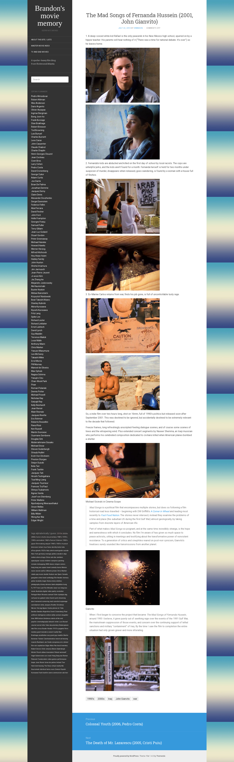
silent (52, 551)
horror (38, 537)
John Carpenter (38, 144)
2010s (59, 533)
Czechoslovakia (49, 639)
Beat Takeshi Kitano (40, 300)
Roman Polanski (38, 388)
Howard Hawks (38, 245)
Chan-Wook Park (39, 381)
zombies (60, 557)
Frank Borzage (38, 120)
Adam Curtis (37, 177)
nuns (52, 669)
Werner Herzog (38, 249)
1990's (33, 540)
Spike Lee (35, 317)
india (47, 598)
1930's (58, 544)
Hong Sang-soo (57, 656)
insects (33, 642)
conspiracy (56, 642)
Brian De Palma (38, 184)
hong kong (35, 567)
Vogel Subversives (37, 656)
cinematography (42, 622)
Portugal (34, 595)
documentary (51, 537)
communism (57, 673)
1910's (55, 629)
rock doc (53, 557)
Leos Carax (36, 140)
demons (48, 584)
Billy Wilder (36, 513)
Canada (65, 574)
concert (50, 632)
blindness (47, 618)
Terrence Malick (38, 337)
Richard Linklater (39, 323)
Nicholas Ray (37, 398)
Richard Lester (38, 320)
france (52, 540)
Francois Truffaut (39, 486)
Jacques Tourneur (39, 483)
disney (42, 584)
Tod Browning (37, 130)
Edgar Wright (37, 520)
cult (32, 598)
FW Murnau (36, 364)
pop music (39, 574)
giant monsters (42, 632)
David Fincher (37, 211)
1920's (43, 551)
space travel (46, 567)
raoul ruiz (57, 588)
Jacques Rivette (38, 415)
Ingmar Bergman (39, 113)
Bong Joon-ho (37, 116)
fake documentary (52, 625)
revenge (48, 554)
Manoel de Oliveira (40, 367)
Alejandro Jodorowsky (41, 283)
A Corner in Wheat (160, 511)
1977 (35, 588)
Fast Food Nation (110, 515)
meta (42, 605)
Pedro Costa (37, 167)
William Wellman (39, 510)
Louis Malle (36, 340)
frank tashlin (43, 673)
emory (53, 581)
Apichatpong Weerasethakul (44, 503)
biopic (33, 662)
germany (42, 554)
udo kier (65, 673)
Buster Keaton (38, 289)
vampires (54, 561)
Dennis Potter (37, 391)
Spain (60, 574)
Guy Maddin (36, 334)
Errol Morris (36, 361)
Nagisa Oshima (38, 374)
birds (59, 547)
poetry (54, 591)
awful (43, 571)
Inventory (64, 646)
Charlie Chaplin (38, 150)
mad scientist (55, 601)
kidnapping (41, 564)
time (32, 618)
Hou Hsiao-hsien (38, 256)
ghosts (38, 551)
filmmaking (40, 544)
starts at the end (57, 618)
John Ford (36, 215)
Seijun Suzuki (37, 462)
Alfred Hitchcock (39, 252)
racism (38, 571)
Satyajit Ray (36, 401)
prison (54, 571)
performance (61, 659)
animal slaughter (62, 615)
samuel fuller (53, 595)
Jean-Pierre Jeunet (40, 272)
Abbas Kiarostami (39, 293)
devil (33, 601)
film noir (34, 646)
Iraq (110, 698)
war (56, 574)
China (48, 557)
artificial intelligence (38, 615)
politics (54, 554)
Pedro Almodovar (39, 96)
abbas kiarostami (47, 652)
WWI (36, 618)
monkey (34, 632)
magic (44, 581)
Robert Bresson (38, 127)
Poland (56, 652)
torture (40, 618)
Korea (49, 581)
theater (59, 578)
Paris (66, 629)
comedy (54, 567)
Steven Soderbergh (40, 449)
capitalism (41, 646)
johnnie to (55, 608)
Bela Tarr (35, 466)
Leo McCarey (37, 354)
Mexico (64, 567)
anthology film (52, 578)
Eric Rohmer (37, 418)
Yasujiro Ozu (37, 378)
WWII (47, 564)
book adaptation (57, 584)
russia (42, 561)
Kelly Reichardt (38, 405)
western (60, 554)
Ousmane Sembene (40, 435)
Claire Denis (36, 194)
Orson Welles (37, 507)
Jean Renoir (37, 408)
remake (34, 564)
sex (40, 567)
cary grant (50, 635)
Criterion (59, 540)
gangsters (35, 578)
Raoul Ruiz (36, 425)
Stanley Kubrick (38, 303)
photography (35, 584)
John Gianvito (123, 698)
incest (57, 639)
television (34, 547)
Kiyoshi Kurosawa (39, 310)
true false (47, 547)
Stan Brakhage (38, 123)
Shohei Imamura (39, 266)
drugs (43, 557)
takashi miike (54, 622)
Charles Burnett (38, 137)
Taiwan (40, 639)
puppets (61, 629)
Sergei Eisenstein (39, 201)
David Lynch (36, 330)
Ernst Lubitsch (37, 327)
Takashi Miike (37, 357)
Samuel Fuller (37, 225)
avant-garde (58, 551)
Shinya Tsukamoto (40, 490)
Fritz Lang (35, 313)
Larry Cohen (37, 164)
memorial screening (42, 601)
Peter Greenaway (39, 239)
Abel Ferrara (37, 208)
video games (52, 659)
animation (40, 540)
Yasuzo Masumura (40, 351)
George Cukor (37, 174)
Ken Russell (36, 429)
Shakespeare (63, 625)
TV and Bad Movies (40, 52)
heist (59, 646)
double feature (49, 574)
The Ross (47, 666)
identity (54, 547)
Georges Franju (38, 222)
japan (33, 544)
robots (33, 574)
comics (62, 564)
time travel (43, 578)
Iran (38, 588)
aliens (38, 557)
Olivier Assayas (38, 110)
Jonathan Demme (39, 188)
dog (66, 595)
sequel (47, 544)
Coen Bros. (36, 161)
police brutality (36, 581)
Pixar (33, 384)
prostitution (43, 635)
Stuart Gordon (37, 235)
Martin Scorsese (39, 432)
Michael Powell (38, 395)
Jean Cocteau (37, 157)
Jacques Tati (37, 473)
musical (64, 544)
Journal (34, 625)
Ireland (58, 662)
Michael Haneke (38, 242)
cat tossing (64, 639)
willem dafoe (51, 615)
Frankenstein (42, 659)
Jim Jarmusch (38, 269)
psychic (34, 622)
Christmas (60, 605)
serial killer (41, 625)
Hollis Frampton (38, 218)
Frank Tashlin (37, 469)
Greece (57, 669)
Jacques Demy (38, 191)
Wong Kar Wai (37, 517)
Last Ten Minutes (46, 588)
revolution (60, 591)
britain (41, 547)
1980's (59, 537)
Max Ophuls (36, 371)
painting (61, 561)
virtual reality (56, 666)
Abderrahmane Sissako (42, 442)
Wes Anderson (38, 103)
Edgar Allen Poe (51, 646)
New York (34, 554)
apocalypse (35, 561)
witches (59, 581)
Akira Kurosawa (38, 306)
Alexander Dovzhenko (41, 198)
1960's (47, 540)
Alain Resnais (37, 412)
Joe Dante (36, 181)
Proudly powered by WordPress (126, 756)
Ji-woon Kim (37, 276)
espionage (63, 601)
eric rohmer (64, 642)
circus (39, 629)
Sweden (40, 612)
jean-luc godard (39, 598)
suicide (65, 551)
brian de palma (50, 662)
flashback (40, 642)
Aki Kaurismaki (38, 286)
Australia (39, 591)
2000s (33, 537)
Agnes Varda (37, 493)
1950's (65, 540)
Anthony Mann (38, 344)
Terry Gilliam (37, 228)
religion (57, 564)
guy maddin (59, 635)
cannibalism (35, 605)
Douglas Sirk (37, 439)
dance (52, 564)
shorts (43, 537)
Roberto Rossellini (39, 422)
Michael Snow (37, 446)
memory (65, 578)
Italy (47, 551)
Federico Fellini (38, 205)
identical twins (45, 669)
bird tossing (39, 666)
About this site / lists (41, 40)
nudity (56, 632)
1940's (53, 544)
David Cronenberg (39, 171)
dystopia (61, 595)
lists (63, 547)
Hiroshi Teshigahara (40, 476)
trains (59, 567)
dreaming (62, 598)
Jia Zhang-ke (37, 279)
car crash (48, 656)
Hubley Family (37, 259)
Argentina (46, 612)
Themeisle (160, 756)
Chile (43, 649)
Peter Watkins (37, 500)
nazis (33, 571)
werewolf (63, 652)
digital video (47, 591)
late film (34, 629)
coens (51, 673)
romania (48, 649)
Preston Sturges (39, 459)
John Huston (37, 262)
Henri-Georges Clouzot (42, 154)
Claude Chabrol (38, 147)
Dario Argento (37, 106)
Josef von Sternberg (41, 496)
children (48, 561)
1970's (64, 537)
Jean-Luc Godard (39, 232)
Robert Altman (38, 99)
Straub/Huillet (37, 452)
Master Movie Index (40, 46)
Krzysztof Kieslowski (41, 296)
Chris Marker (37, 347)
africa (33, 551)
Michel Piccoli (36, 652)
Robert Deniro (36, 649)
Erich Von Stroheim (40, 456)
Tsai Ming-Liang (38, 479)
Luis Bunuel (36, 133)
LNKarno (49, 571)
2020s (65, 533)
